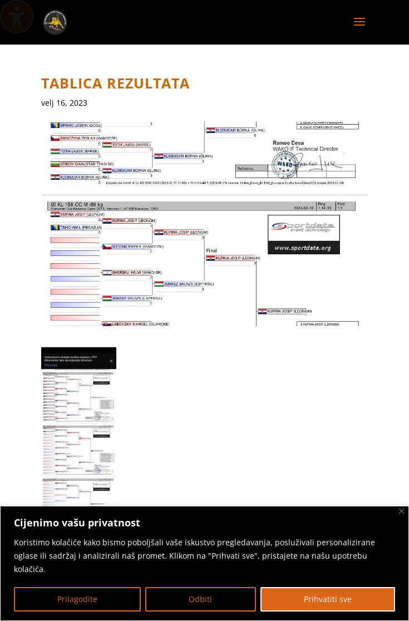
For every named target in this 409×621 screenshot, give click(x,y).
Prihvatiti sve (328, 599)
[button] (359, 29)
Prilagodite (77, 599)
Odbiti (200, 599)
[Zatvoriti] (401, 511)
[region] (204, 563)
